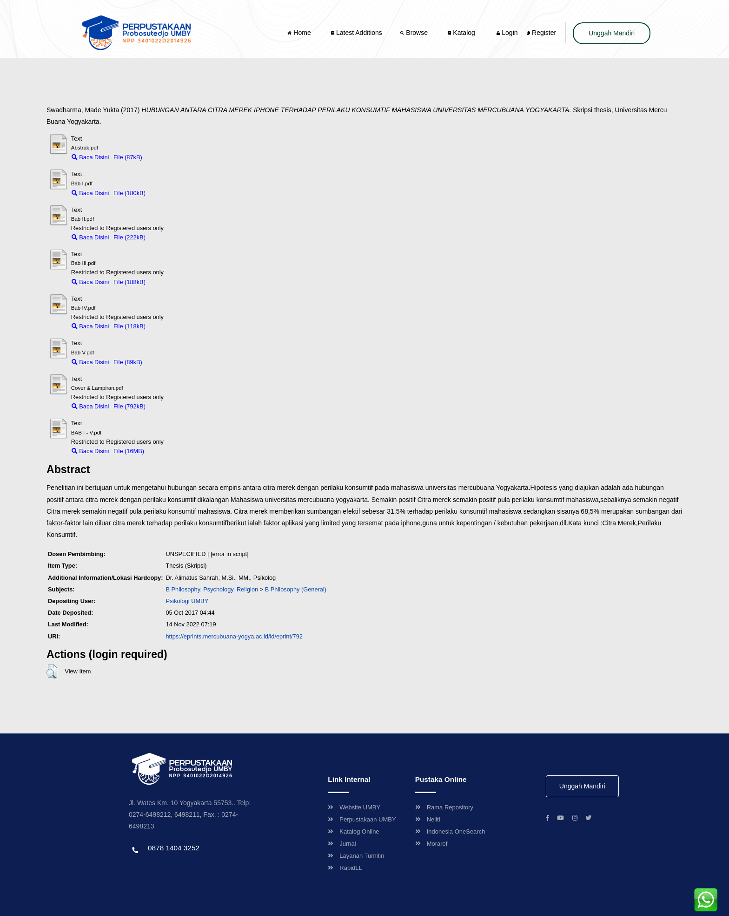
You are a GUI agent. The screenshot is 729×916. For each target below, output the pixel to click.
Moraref (431, 843)
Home (299, 32)
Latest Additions (356, 32)
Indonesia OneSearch (450, 831)
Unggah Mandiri (612, 33)
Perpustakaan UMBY (362, 819)
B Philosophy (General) (295, 589)
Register (541, 32)
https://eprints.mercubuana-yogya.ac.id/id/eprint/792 (234, 636)
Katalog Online (353, 831)
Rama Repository (444, 807)
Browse (414, 32)
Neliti (427, 819)
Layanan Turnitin (356, 855)
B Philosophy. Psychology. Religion (212, 589)
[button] (51, 672)
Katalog (461, 32)
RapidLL (345, 867)
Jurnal (342, 843)
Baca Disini (90, 157)
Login (507, 32)
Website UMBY (354, 807)
